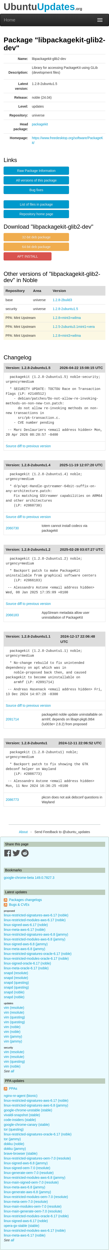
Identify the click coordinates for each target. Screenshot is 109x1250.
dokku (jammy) (15, 1149)
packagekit (40, 124)
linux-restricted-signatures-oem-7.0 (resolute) (37, 1158)
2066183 (12, 615)
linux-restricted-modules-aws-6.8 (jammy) (34, 939)
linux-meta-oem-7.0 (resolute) (26, 1202)
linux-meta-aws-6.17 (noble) (25, 930)
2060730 (12, 528)
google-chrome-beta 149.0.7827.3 (29, 878)
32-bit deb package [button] (36, 237)
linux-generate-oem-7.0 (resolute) (29, 1173)
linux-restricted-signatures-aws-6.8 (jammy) (36, 934)
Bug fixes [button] (36, 190)
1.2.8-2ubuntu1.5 (65, 309)
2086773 (12, 800)
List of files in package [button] (36, 204)
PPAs (13, 1088)
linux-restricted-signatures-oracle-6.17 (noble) (37, 954)
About (23, 832)
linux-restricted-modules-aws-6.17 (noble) (35, 920)
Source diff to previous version (28, 446)
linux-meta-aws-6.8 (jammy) (24, 949)
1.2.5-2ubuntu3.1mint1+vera (74, 327)
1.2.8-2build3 (62, 300)
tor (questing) (13, 1129)
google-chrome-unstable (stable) (28, 1110)
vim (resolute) (14, 1008)
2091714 (12, 719)
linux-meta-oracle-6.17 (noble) (26, 968)
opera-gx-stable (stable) (21, 1226)
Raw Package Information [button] (36, 171)
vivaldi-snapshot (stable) (22, 1115)
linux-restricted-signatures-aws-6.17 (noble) (36, 915)
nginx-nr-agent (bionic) (20, 1096)
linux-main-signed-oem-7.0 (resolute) (31, 1182)
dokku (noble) (14, 1144)
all (12, 1071)
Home (9, 20)
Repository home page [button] (36, 214)
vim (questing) (14, 1017)
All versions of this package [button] (36, 180)
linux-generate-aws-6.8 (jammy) (27, 1192)
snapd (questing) (16, 982)
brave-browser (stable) (20, 1153)
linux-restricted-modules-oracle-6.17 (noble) (36, 958)
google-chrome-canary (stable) (27, 1125)
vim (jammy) (13, 1036)
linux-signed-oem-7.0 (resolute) (27, 1168)
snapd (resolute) (16, 973)
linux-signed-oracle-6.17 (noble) (27, 963)
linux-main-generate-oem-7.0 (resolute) (33, 1211)
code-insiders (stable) (20, 1120)
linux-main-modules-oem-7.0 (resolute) (32, 1206)
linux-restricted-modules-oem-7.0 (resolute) (36, 1197)
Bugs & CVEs (19, 905)
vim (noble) (12, 1027)
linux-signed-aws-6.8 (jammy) (26, 944)
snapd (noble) (14, 992)
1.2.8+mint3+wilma (67, 318)
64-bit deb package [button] (36, 247)
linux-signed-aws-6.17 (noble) (26, 925)
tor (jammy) (12, 1139)
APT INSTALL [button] (27, 256)
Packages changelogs (25, 900)
